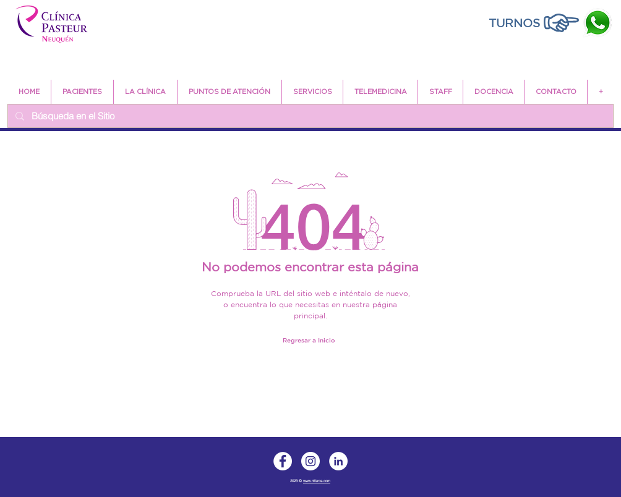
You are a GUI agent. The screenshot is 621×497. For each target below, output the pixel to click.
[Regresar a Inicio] (309, 339)
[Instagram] (310, 461)
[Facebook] (282, 461)
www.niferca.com (316, 480)
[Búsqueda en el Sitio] (309, 115)
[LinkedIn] (338, 461)
